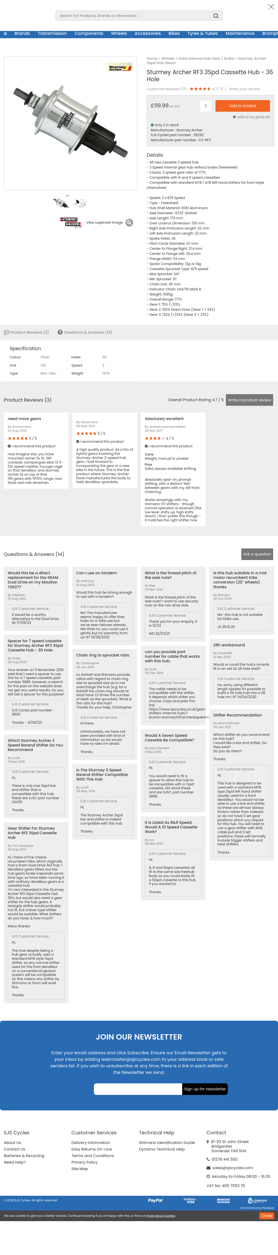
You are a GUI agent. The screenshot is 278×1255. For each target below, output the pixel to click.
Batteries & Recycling (24, 1156)
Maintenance (240, 33)
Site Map (79, 1169)
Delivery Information (90, 1142)
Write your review (244, 89)
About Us (12, 1142)
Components (89, 33)
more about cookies (160, 1216)
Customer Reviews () (167, 89)
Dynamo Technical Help (162, 1149)
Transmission (52, 33)
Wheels (119, 33)
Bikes (174, 33)
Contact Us (14, 1149)
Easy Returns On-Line (91, 1149)
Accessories (148, 33)
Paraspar (268, 1208)
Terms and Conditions (92, 1156)
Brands (22, 33)
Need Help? (15, 1162)
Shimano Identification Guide (167, 1142)
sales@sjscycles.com (232, 1168)
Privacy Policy (84, 1162)
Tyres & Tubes (203, 33)
